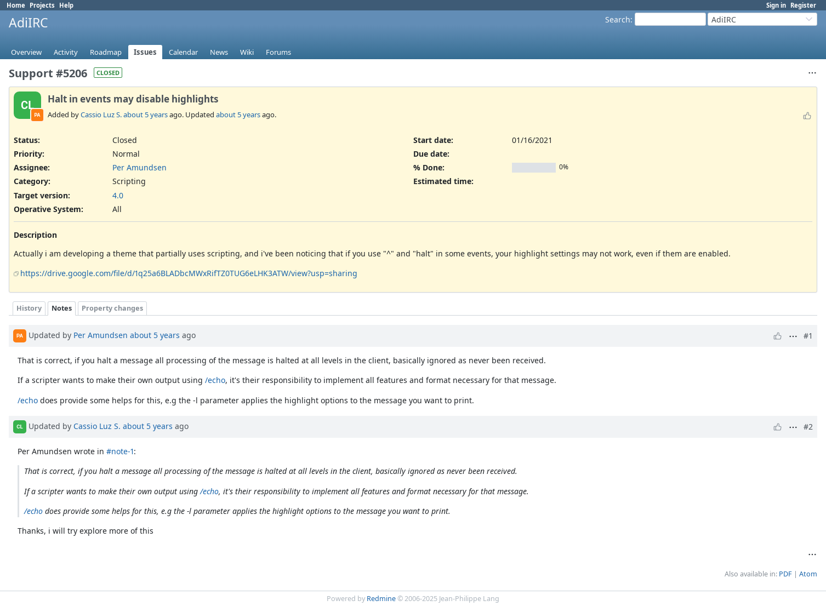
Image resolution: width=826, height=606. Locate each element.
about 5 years (145, 114)
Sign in (776, 5)
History (29, 308)
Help (66, 5)
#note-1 (120, 451)
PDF (785, 574)
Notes (62, 308)
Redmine (381, 598)
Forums (278, 52)
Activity (66, 52)
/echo (215, 380)
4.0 (117, 195)
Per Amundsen (139, 167)
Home (16, 5)
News (219, 52)
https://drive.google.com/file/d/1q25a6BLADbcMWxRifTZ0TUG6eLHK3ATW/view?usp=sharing (188, 273)
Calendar (183, 52)
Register (803, 5)
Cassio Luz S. (101, 114)
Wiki (247, 52)
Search (617, 19)
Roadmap (106, 52)
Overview (26, 52)
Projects (42, 5)
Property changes (112, 308)
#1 (808, 335)
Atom (808, 574)
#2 (808, 426)
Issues (145, 52)
